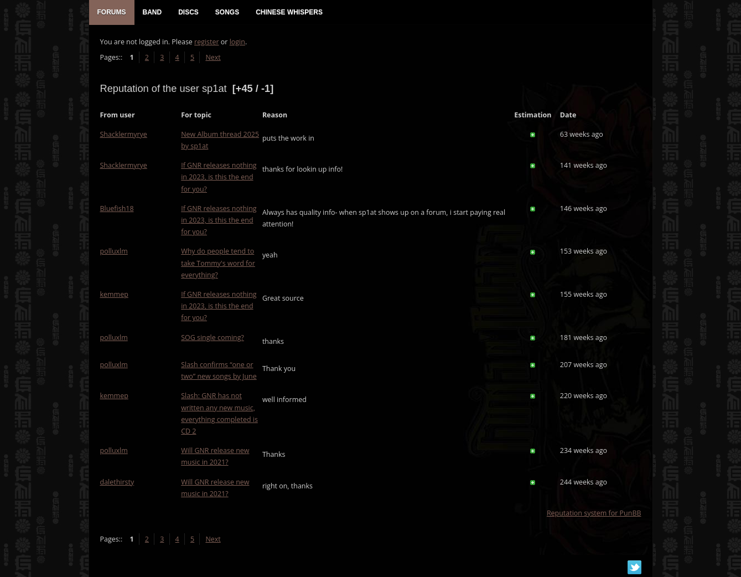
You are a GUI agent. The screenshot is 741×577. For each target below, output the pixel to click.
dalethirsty (117, 482)
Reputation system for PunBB (594, 513)
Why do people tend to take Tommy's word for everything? (218, 262)
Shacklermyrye (123, 134)
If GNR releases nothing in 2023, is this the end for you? (218, 177)
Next (212, 57)
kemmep (114, 294)
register (206, 42)
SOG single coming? (212, 337)
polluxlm (114, 251)
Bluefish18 (117, 208)
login (237, 42)
